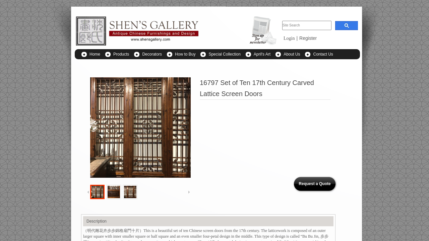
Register (308, 38)
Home (94, 54)
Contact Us (323, 54)
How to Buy (185, 54)
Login (289, 38)
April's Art (262, 54)
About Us (292, 54)
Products (121, 54)
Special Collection (224, 54)
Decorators (152, 54)
